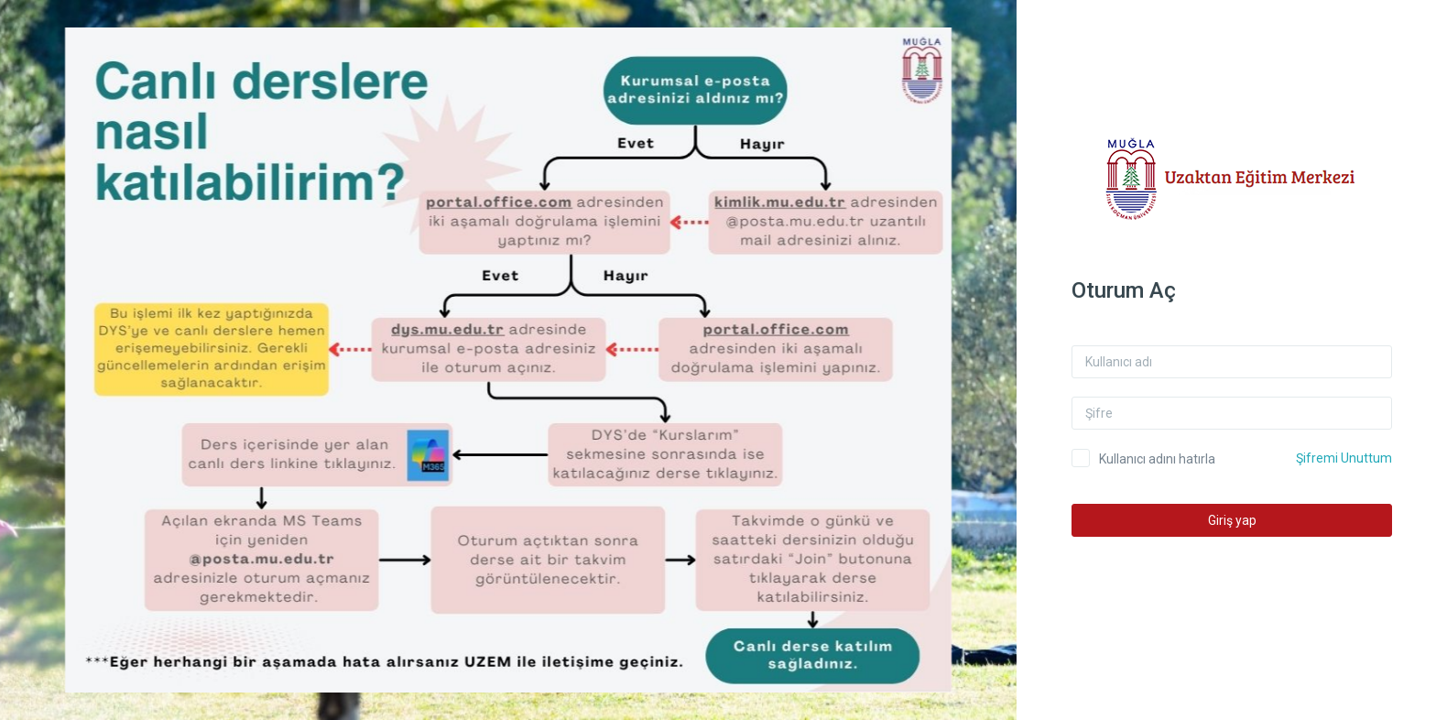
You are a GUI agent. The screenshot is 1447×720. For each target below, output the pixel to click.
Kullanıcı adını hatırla (1167, 459)
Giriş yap (1241, 520)
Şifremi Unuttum (1354, 458)
